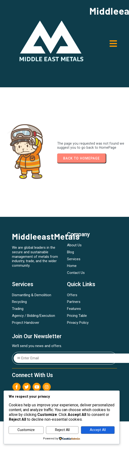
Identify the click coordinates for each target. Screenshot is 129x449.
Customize (26, 430)
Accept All (98, 430)
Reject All (62, 430)
